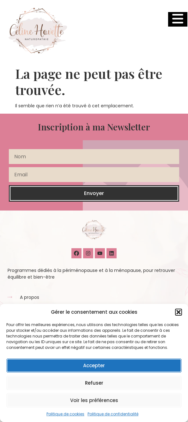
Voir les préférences (94, 400)
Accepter (94, 365)
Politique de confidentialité (113, 414)
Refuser (94, 383)
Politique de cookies (65, 414)
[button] (178, 312)
